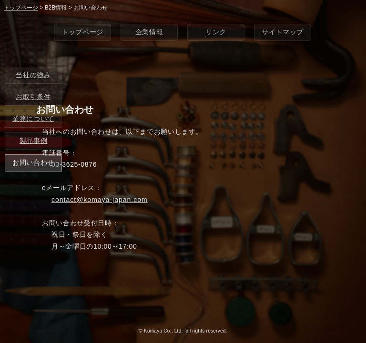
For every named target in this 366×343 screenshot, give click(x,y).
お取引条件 (33, 97)
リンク (215, 32)
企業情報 (149, 32)
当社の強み (33, 75)
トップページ (82, 32)
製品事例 (34, 140)
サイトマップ (283, 32)
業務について (33, 118)
